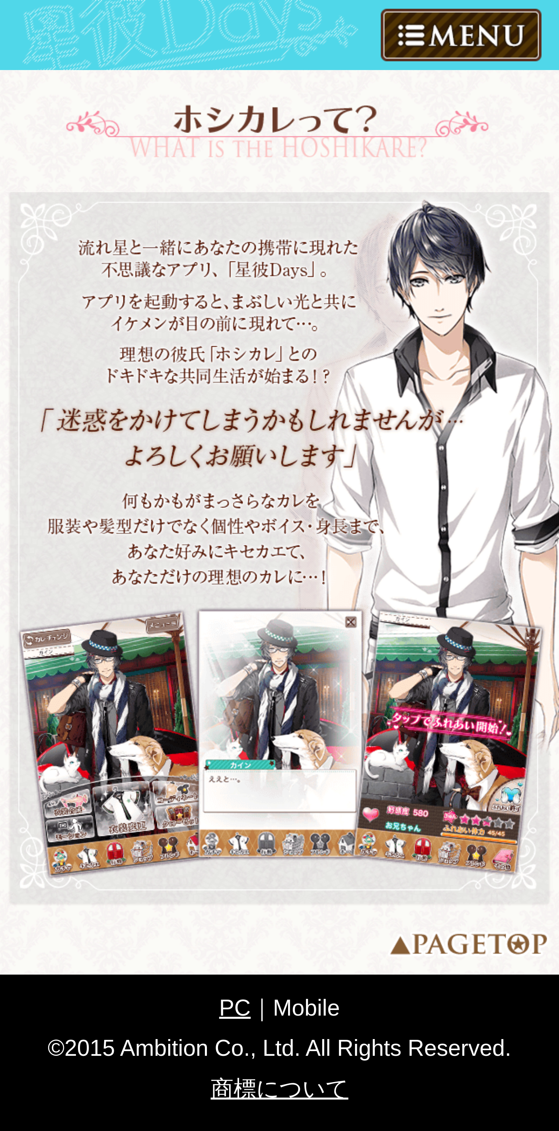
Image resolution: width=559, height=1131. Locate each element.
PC (235, 1007)
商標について (280, 1088)
